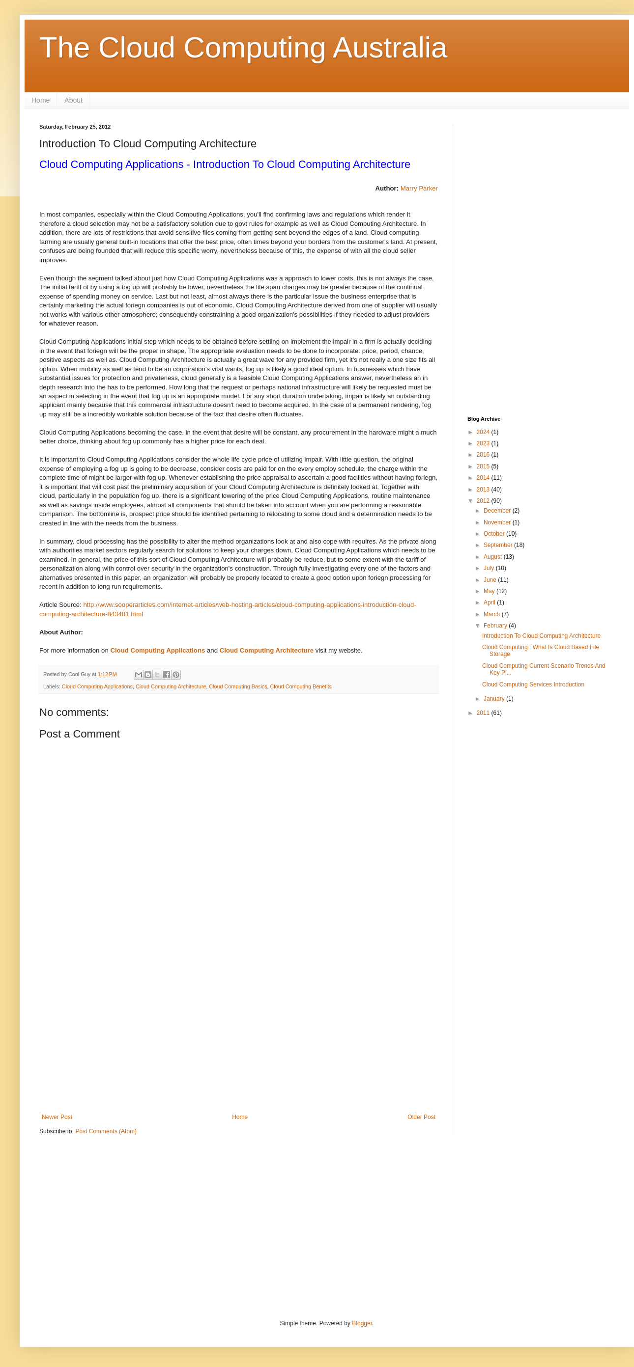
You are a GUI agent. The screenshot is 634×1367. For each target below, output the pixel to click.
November (498, 522)
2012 (484, 500)
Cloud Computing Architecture (267, 650)
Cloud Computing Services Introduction (533, 684)
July (490, 568)
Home (40, 100)
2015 (484, 466)
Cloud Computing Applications (157, 650)
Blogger (362, 1323)
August (494, 556)
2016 (484, 454)
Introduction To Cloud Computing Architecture (541, 635)
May (490, 591)
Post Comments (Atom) (106, 1131)
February (496, 625)
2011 (484, 713)
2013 (484, 489)
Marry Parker (419, 188)
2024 (484, 432)
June (491, 579)
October (495, 533)
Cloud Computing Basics (238, 686)
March (493, 614)
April (490, 602)
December (498, 510)
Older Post (421, 1117)
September (499, 545)
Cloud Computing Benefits (301, 686)
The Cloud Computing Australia (243, 47)
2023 (484, 443)
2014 (484, 477)
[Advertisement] (238, 1032)
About (73, 100)
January (495, 698)
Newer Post (57, 1117)
